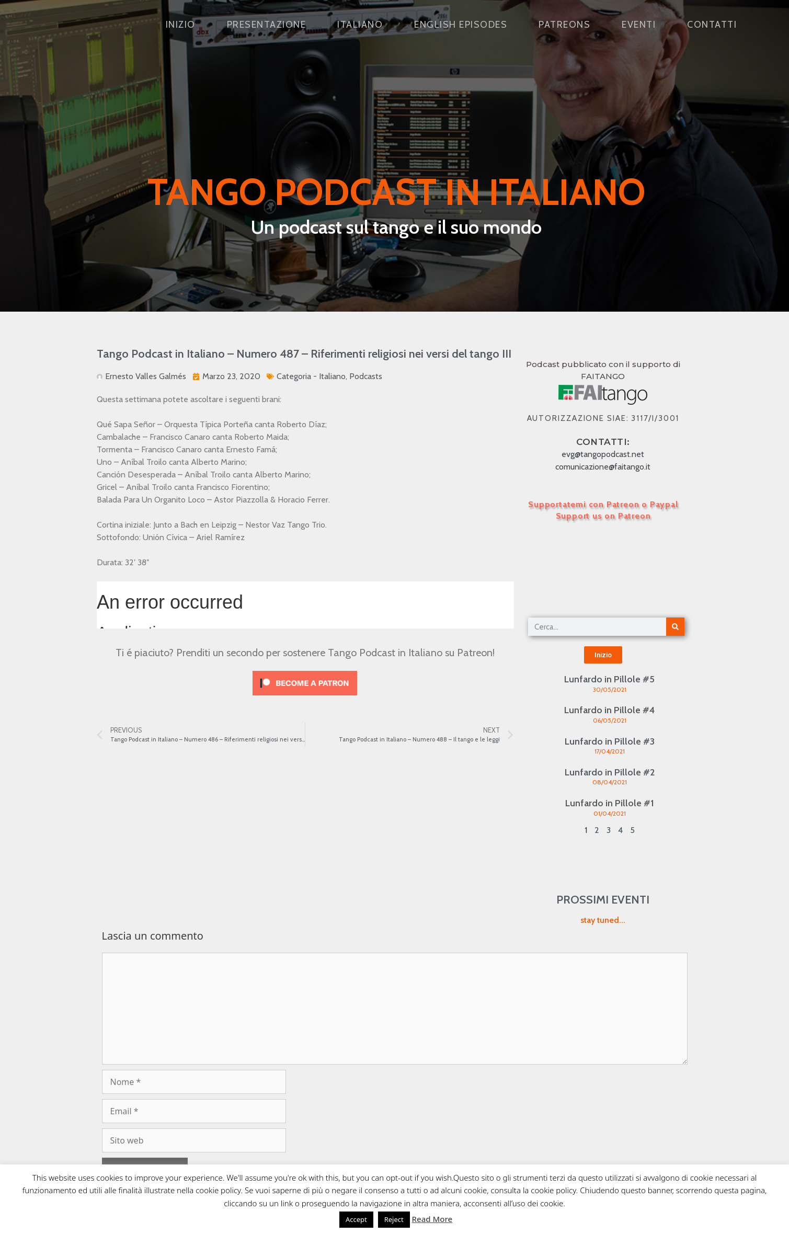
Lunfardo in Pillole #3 (610, 741)
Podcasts (365, 376)
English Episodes (460, 24)
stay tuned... (602, 920)
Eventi (639, 24)
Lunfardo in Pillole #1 (609, 803)
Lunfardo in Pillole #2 (610, 772)
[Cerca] (675, 627)
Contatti (712, 24)
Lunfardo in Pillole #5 (609, 679)
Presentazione (266, 24)
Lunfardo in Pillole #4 (609, 710)
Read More (432, 1219)
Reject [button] (394, 1219)
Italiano (360, 24)
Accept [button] (356, 1219)
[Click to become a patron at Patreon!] (305, 698)
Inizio (181, 24)
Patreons (564, 24)
